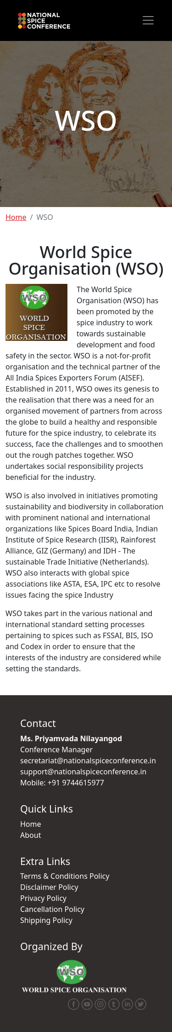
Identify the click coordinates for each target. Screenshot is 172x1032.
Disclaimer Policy (49, 887)
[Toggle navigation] (148, 20)
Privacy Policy (43, 898)
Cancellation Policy (52, 909)
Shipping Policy (46, 920)
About (30, 835)
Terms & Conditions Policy (64, 876)
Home (16, 217)
